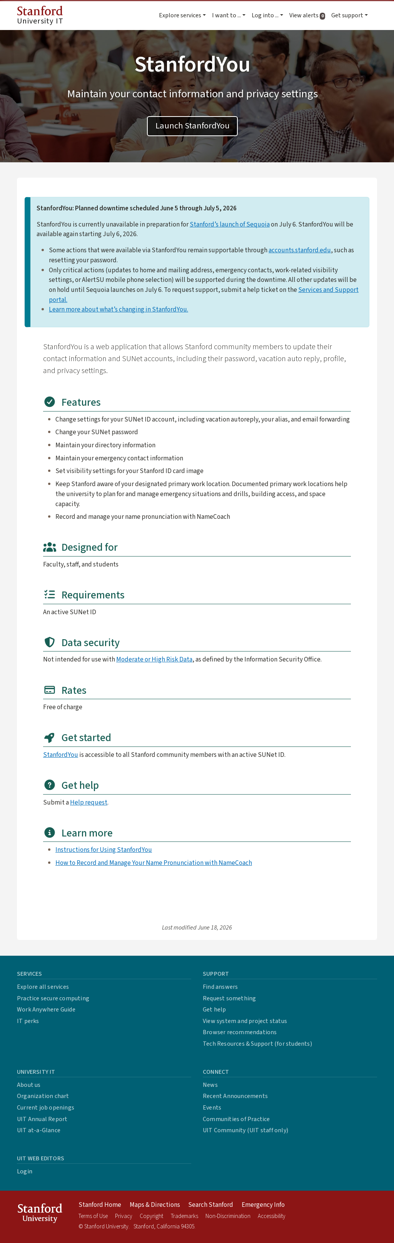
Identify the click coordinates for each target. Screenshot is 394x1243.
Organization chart (43, 1096)
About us (29, 1085)
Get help (214, 1009)
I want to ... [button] (226, 15)
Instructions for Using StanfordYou (103, 850)
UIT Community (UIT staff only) (245, 1130)
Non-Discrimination (227, 1216)
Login (24, 1171)
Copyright (151, 1216)
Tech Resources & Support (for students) (257, 1044)
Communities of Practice (236, 1119)
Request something (229, 998)
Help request (88, 802)
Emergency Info (263, 1205)
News (210, 1085)
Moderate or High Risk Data (154, 659)
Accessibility (271, 1216)
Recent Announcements (235, 1096)
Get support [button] (347, 15)
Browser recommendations (240, 1032)
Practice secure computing (53, 998)
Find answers (220, 987)
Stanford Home (99, 1205)
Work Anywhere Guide (46, 1009)
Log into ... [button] (265, 15)
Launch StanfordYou (192, 126)
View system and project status (245, 1021)
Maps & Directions (155, 1205)
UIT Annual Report (42, 1119)
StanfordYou (60, 755)
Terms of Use (93, 1216)
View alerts (308, 15)
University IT (40, 16)
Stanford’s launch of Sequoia (230, 224)
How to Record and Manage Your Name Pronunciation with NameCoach (153, 863)
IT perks (28, 1021)
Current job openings (45, 1107)
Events (212, 1107)
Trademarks (184, 1216)
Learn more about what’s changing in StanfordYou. (118, 309)
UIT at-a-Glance (38, 1130)
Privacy (123, 1216)
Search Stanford (210, 1205)
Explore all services (43, 987)
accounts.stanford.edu (300, 250)
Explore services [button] (180, 15)
